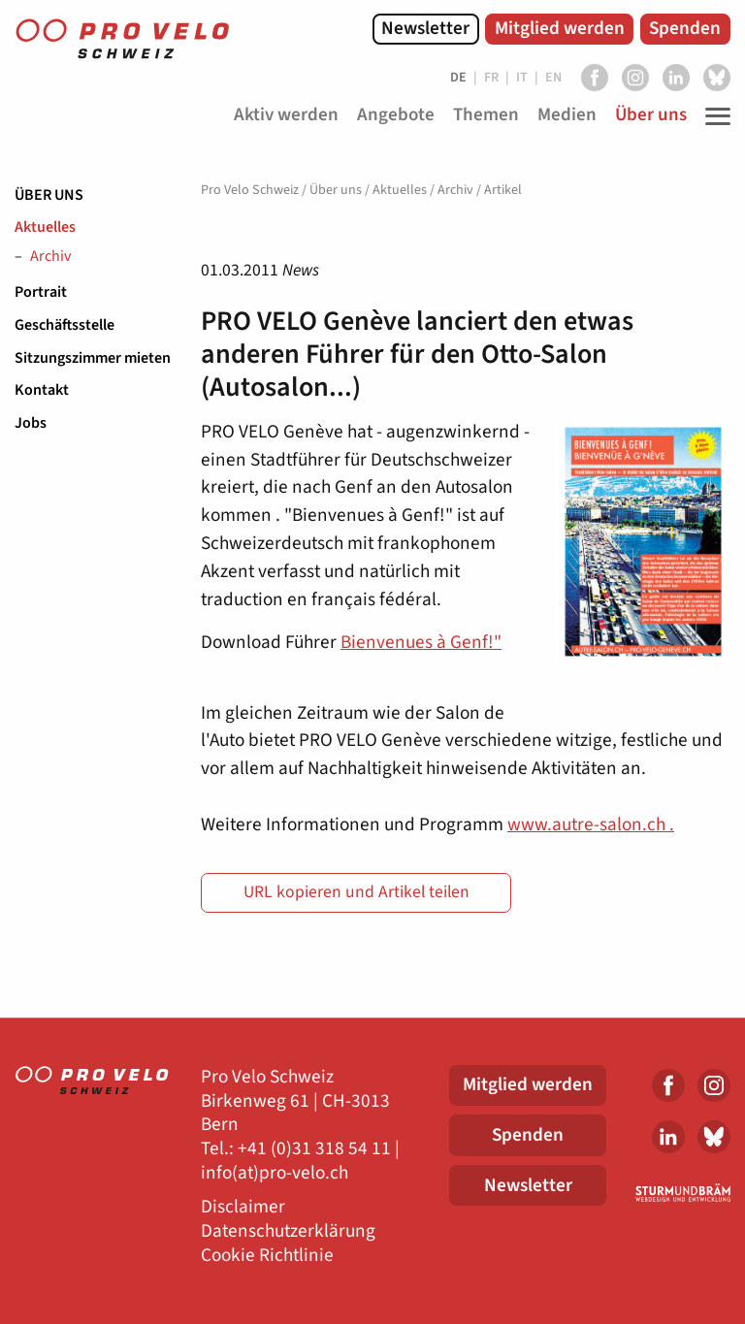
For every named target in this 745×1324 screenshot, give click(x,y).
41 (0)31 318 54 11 (319, 1149)
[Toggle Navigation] (713, 116)
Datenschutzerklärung (288, 1231)
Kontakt (42, 390)
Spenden (685, 28)
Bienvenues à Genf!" (421, 642)
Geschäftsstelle (64, 325)
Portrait (41, 292)
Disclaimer (243, 1207)
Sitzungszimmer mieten (93, 358)
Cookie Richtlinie (267, 1255)
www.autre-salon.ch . (590, 824)
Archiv (50, 257)
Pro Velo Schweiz (250, 190)
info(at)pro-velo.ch (274, 1173)
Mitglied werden (560, 28)
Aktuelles (45, 227)
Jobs (31, 423)
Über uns (49, 195)
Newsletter (425, 28)
